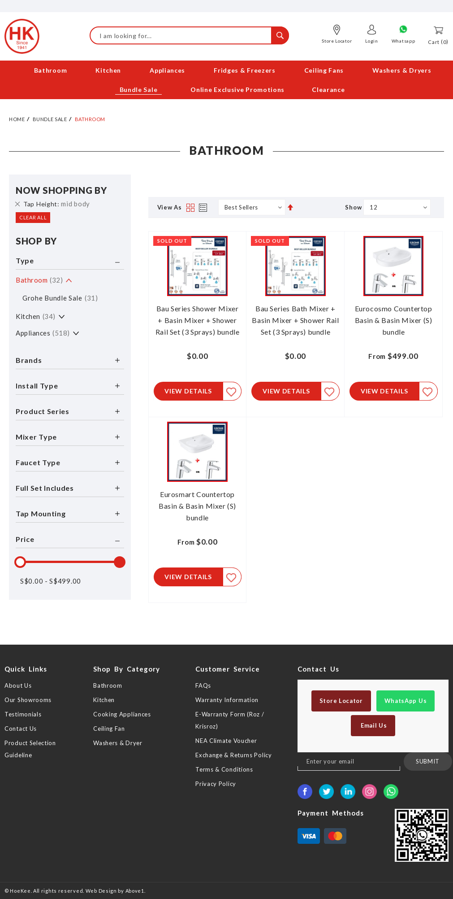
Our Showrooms (28, 699)
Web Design (101, 891)
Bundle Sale (50, 119)
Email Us (373, 725)
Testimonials (22, 714)
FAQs (203, 685)
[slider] (20, 561)
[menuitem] (51, 70)
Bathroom (39, 279)
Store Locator (337, 41)
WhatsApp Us (405, 700)
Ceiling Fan (109, 728)
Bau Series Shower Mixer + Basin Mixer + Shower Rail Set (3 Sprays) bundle (197, 320)
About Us (18, 685)
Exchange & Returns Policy (233, 755)
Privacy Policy (215, 783)
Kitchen (36, 316)
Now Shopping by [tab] (61, 189)
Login (371, 41)
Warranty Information (227, 699)
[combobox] (189, 35)
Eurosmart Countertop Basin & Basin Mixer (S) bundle (197, 506)
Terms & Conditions (224, 769)
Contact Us (20, 728)
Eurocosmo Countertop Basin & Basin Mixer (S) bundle (393, 320)
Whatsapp (403, 41)
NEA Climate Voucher (226, 740)
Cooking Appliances (122, 714)
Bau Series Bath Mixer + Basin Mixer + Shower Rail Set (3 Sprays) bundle (295, 320)
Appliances (43, 332)
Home (17, 119)
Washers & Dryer (117, 742)
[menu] (226, 80)
